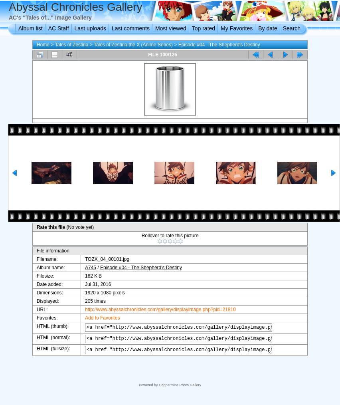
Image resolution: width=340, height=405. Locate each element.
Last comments (131, 28)
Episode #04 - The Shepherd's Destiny (219, 45)
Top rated (203, 28)
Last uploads (90, 28)
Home (43, 45)
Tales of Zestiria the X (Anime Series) (133, 45)
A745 (86, 267)
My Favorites (237, 28)
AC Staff (58, 28)
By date (267, 28)
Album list (30, 28)
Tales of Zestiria (71, 45)
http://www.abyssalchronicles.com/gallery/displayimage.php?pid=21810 (156, 309)
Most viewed (170, 28)
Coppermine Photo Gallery (180, 385)
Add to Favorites (98, 318)
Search (291, 28)
